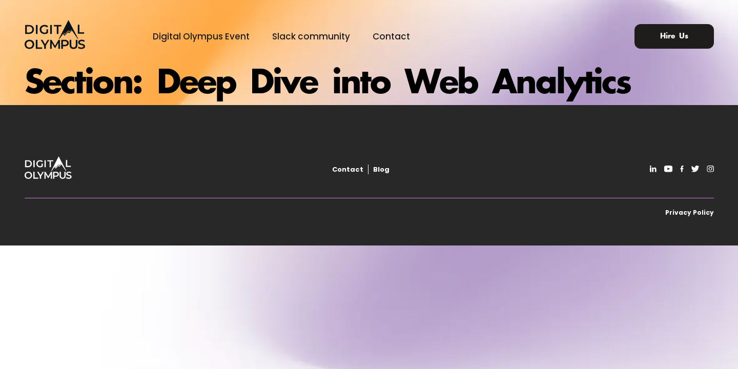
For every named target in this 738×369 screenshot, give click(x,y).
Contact (391, 36)
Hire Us (674, 36)
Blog (381, 169)
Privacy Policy (689, 212)
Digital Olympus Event (201, 36)
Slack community (311, 36)
